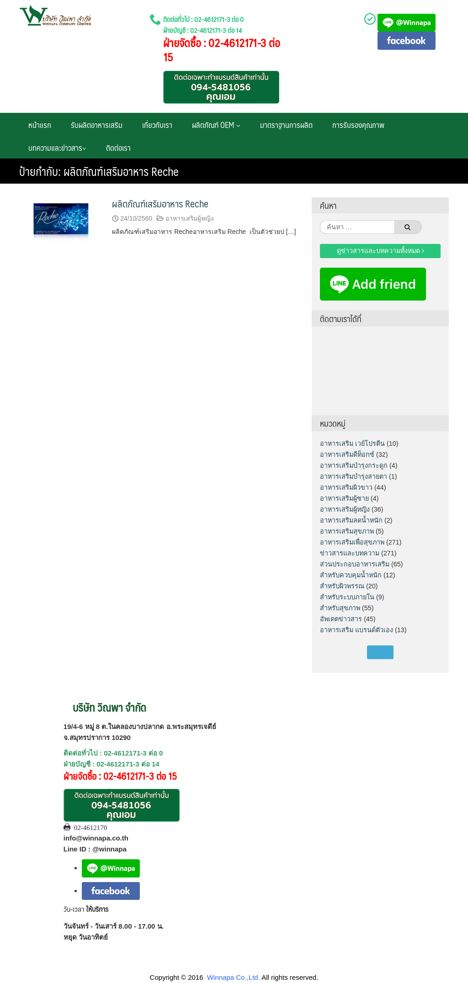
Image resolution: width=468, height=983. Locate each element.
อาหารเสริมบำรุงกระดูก (354, 465)
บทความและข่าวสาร (57, 147)
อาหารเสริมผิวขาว (346, 487)
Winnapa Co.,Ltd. (233, 977)
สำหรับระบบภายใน (347, 597)
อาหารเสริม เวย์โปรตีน (352, 443)
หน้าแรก (39, 124)
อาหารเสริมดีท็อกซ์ (347, 454)
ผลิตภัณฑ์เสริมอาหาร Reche (160, 203)
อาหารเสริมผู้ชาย (344, 498)
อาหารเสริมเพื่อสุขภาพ (352, 542)
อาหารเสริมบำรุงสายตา (353, 476)
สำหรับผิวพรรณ (342, 586)
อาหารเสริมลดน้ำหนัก (351, 520)
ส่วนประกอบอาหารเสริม (354, 564)
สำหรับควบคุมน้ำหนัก (351, 575)
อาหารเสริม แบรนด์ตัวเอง (356, 630)
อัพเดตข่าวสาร (341, 619)
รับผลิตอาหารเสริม (96, 124)
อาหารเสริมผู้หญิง (189, 218)
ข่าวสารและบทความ (349, 553)
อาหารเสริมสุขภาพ (347, 531)
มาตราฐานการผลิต (286, 124)
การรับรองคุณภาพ (358, 124)
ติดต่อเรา (118, 147)
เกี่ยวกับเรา (157, 124)
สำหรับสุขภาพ (340, 608)
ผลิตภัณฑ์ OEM (216, 124)
